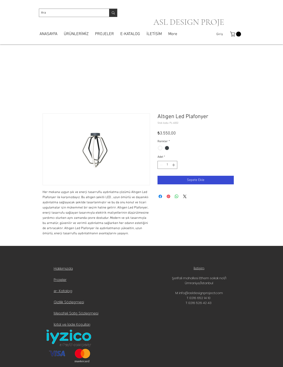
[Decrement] (161, 165)
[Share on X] (184, 196)
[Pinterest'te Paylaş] (168, 196)
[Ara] (70, 13)
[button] (236, 34)
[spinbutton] (167, 165)
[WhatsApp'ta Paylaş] (176, 196)
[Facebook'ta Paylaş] (160, 196)
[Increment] (174, 165)
